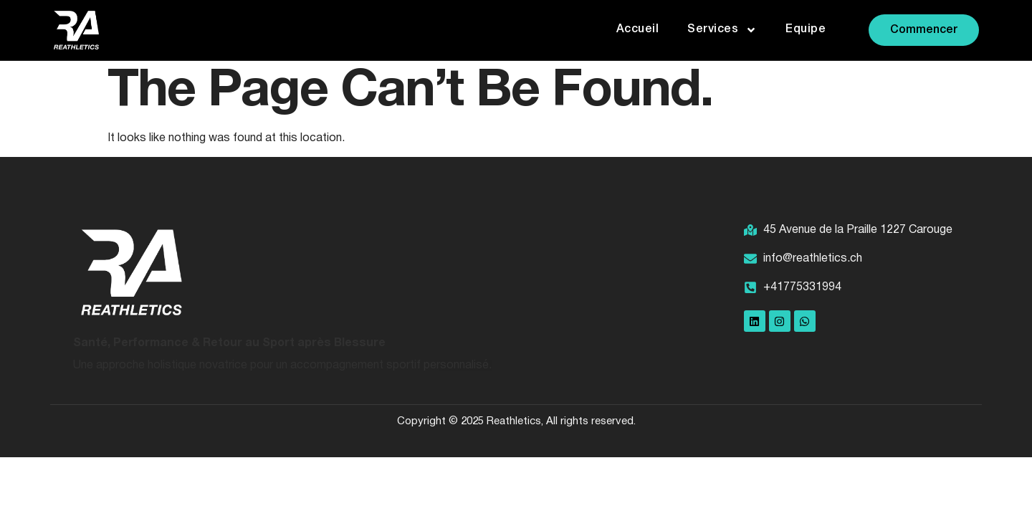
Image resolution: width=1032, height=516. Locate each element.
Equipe (805, 29)
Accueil (637, 29)
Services (722, 30)
